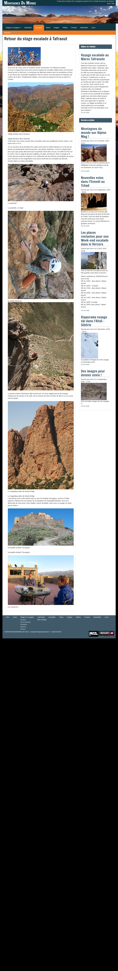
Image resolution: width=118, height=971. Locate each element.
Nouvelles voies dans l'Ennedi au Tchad (93, 181)
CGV (7, 617)
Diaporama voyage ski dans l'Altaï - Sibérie (94, 321)
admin (92, 141)
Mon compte (41, 620)
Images (56, 28)
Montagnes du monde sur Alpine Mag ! (93, 132)
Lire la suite (85, 112)
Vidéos (65, 28)
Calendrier (28, 28)
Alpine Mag (98, 167)
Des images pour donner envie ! (93, 373)
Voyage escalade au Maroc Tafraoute (95, 56)
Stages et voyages (13, 28)
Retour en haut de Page (81, 633)
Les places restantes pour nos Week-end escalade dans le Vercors (95, 238)
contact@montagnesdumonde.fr (40, 632)
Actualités (38, 28)
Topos (48, 28)
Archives (22, 629)
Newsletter (84, 28)
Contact (74, 28)
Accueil (6, 33)
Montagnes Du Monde (20, 3)
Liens (93, 28)
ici (16, 143)
